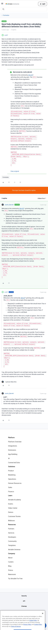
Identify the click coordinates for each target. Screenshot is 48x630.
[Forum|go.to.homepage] (12, 3)
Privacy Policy (27, 628)
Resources (12, 524)
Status (10, 570)
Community (12, 541)
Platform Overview (14, 442)
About (10, 558)
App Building (12, 454)
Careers (10, 562)
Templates (12, 545)
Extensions (12, 450)
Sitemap (24, 606)
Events (10, 504)
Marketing (11, 475)
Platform (11, 437)
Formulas (6, 15)
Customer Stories (14, 516)
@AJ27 (30, 75)
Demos (10, 512)
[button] (2, 4)
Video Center (12, 508)
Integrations (12, 446)
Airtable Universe (14, 549)
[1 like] (9, 382)
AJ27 (6, 35)
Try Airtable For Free (15, 578)
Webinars (11, 520)
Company (11, 553)
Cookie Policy (33, 624)
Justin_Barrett (9, 205)
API (24, 601)
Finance (11, 491)
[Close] (42, 617)
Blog (9, 566)
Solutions (11, 466)
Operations (12, 479)
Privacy (24, 611)
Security (24, 596)
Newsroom (12, 574)
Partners (11, 529)
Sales (10, 487)
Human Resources (14, 483)
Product (11, 471)
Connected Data (14, 462)
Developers (12, 537)
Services (11, 533)
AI (9, 458)
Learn (10, 495)
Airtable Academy (14, 500)
